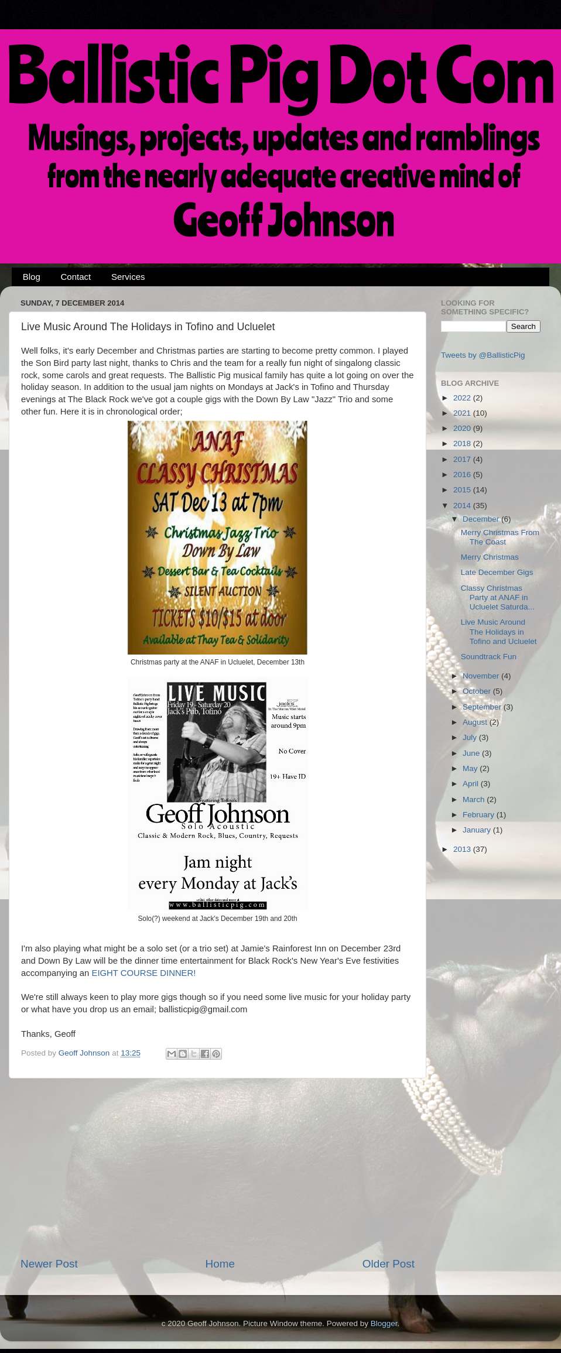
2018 (463, 443)
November (482, 676)
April (472, 783)
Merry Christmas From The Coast (500, 537)
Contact (76, 277)
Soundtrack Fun (488, 656)
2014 (463, 505)
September (483, 707)
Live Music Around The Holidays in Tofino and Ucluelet (499, 631)
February (480, 814)
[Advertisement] (218, 1167)
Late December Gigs (497, 572)
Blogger (384, 1323)
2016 (463, 474)
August (476, 722)
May (471, 768)
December (482, 519)
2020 (463, 428)
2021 (463, 413)
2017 (463, 459)
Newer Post (49, 1264)
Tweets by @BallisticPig (483, 355)
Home (220, 1264)
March (475, 799)
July (471, 737)
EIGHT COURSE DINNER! (143, 973)
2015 (463, 489)
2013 (463, 849)
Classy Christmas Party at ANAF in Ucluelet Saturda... (498, 597)
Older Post (388, 1264)
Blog (31, 277)
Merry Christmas (490, 557)
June (472, 753)
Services (128, 277)
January (478, 829)
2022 (463, 397)
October (478, 691)
